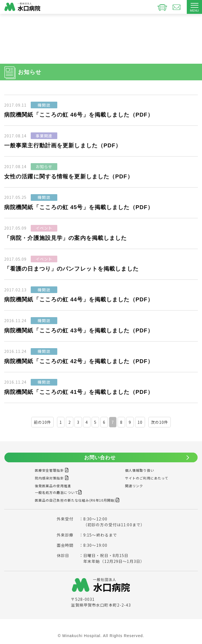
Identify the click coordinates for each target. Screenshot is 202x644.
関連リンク (134, 485)
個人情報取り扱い (139, 470)
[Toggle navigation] (194, 7)
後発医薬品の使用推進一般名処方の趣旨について (58, 489)
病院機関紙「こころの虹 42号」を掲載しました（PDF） (78, 361)
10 (140, 422)
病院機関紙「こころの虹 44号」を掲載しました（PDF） (78, 299)
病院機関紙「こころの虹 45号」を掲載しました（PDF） (78, 207)
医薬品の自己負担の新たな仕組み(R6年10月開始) (77, 500)
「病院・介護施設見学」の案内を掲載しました (65, 238)
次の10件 (160, 422)
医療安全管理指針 (52, 470)
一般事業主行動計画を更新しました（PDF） (62, 145)
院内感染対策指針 (52, 478)
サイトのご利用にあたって (146, 478)
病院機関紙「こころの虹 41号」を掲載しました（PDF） (78, 392)
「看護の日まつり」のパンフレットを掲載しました (71, 269)
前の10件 (42, 422)
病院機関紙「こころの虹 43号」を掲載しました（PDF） (78, 330)
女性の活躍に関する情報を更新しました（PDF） (68, 176)
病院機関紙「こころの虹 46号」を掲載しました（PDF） (78, 115)
